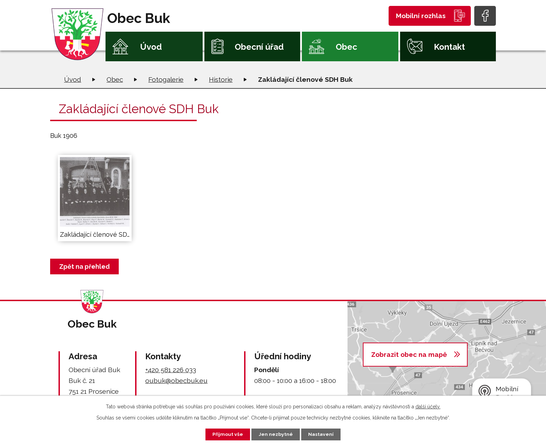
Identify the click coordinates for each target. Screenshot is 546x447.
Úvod (151, 47)
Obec (346, 47)
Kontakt (449, 47)
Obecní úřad (259, 47)
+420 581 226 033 (170, 370)
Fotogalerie (166, 79)
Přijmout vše (227, 434)
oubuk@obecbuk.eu (176, 380)
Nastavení (321, 434)
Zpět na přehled (85, 266)
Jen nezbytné (276, 434)
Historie (221, 79)
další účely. (427, 406)
